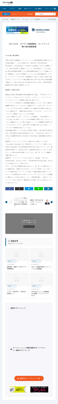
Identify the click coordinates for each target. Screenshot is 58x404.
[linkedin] (48, 188)
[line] (38, 188)
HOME (4, 8)
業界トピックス (27, 8)
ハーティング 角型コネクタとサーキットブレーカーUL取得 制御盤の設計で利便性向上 (20, 202)
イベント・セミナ (49, 8)
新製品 (19, 8)
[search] (54, 14)
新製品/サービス (15, 19)
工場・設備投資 (38, 8)
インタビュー (12, 8)
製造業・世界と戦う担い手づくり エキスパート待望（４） (37, 202)
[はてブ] (29, 188)
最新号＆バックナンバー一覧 (30, 378)
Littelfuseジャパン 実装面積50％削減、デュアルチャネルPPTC (40, 294)
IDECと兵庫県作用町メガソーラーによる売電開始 (41, 268)
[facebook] (9, 188)
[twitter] (19, 188)
